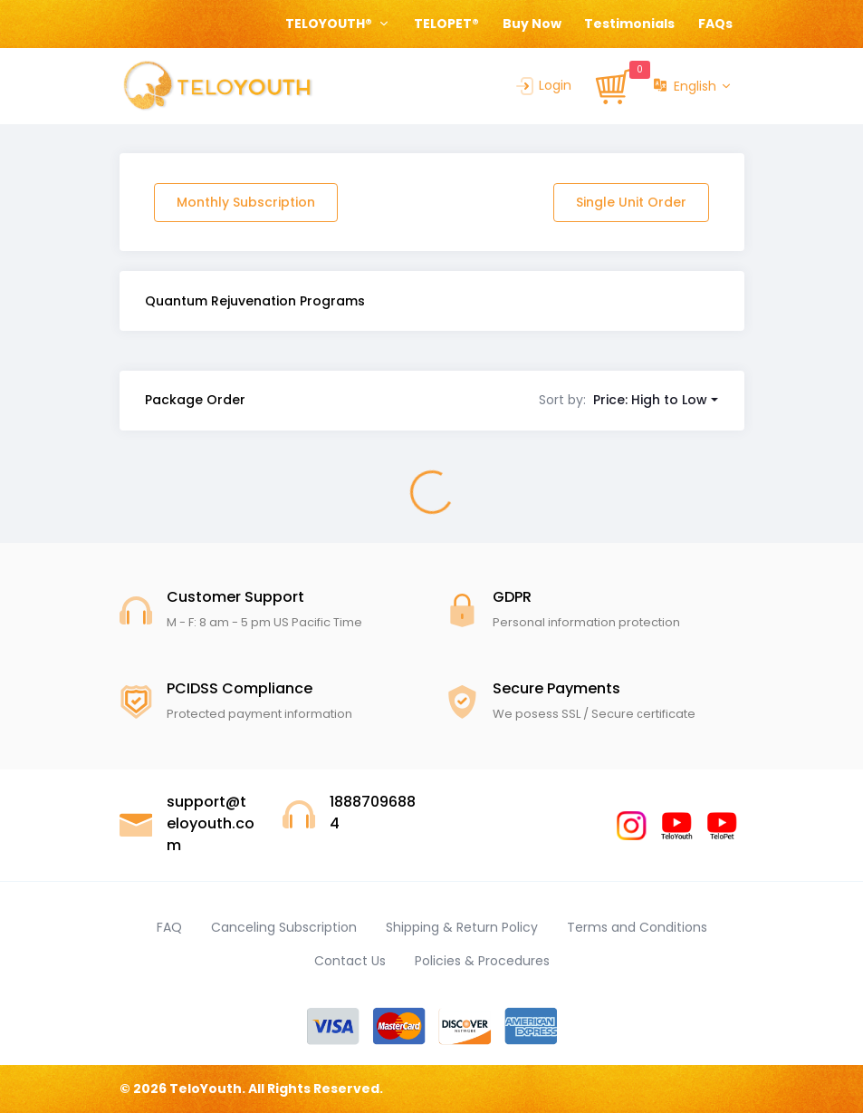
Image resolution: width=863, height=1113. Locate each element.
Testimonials (629, 24)
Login (542, 85)
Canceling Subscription (284, 927)
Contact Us (350, 961)
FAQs (715, 24)
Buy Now (532, 24)
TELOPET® (446, 24)
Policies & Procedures (482, 961)
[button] (628, 400)
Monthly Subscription (246, 202)
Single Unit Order (631, 202)
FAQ (169, 927)
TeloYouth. (207, 1088)
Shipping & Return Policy (462, 927)
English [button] (685, 86)
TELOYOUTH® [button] (330, 24)
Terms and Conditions (637, 927)
